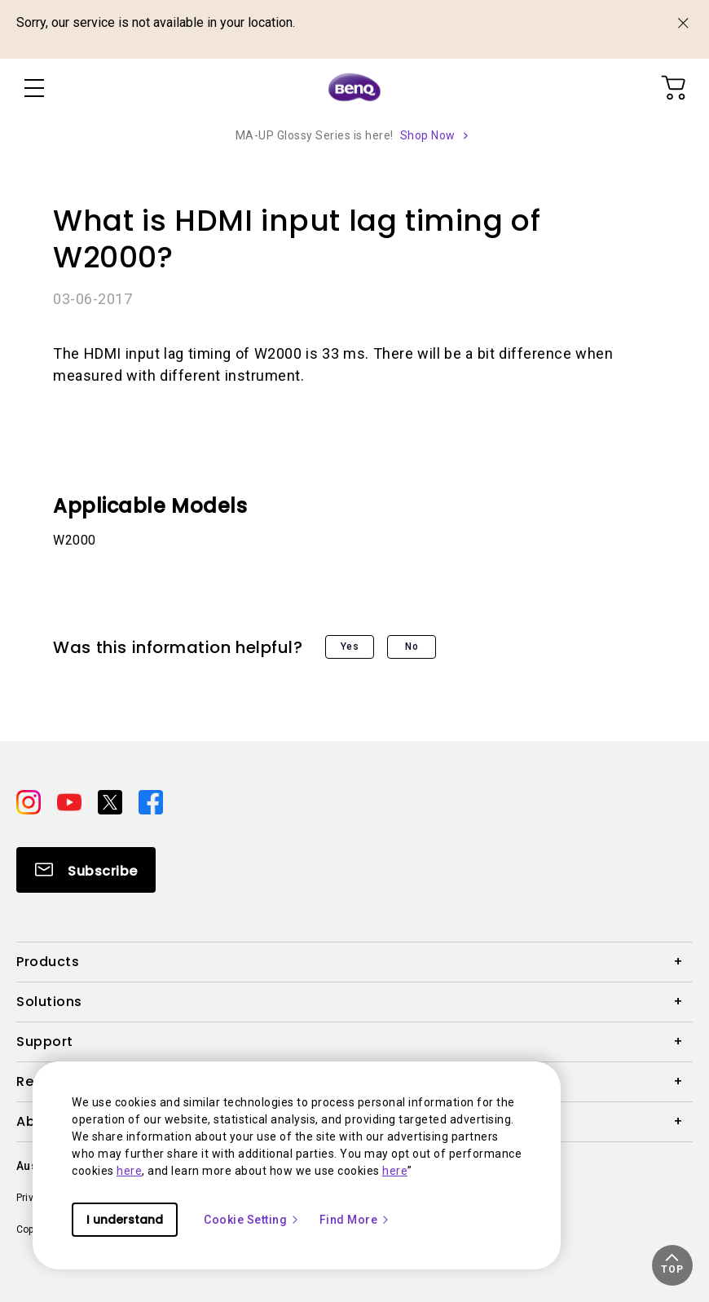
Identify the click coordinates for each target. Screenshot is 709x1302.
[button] (672, 1265)
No (411, 646)
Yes (350, 646)
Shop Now (428, 135)
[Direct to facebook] (151, 800)
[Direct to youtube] (71, 800)
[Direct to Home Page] (354, 88)
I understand (124, 1220)
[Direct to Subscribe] (86, 870)
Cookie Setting (252, 1219)
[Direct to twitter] (112, 800)
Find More (355, 1219)
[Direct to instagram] (30, 800)
